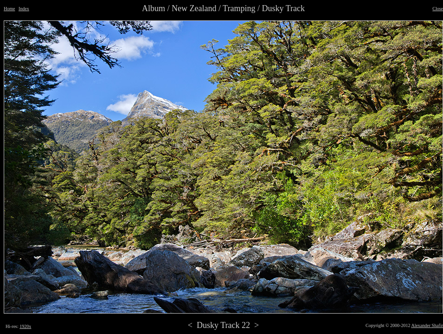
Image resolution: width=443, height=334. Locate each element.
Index (24, 8)
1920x (25, 326)
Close (437, 8)
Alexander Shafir (427, 325)
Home (9, 8)
